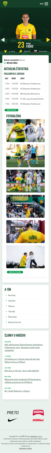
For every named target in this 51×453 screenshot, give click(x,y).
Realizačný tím (14, 322)
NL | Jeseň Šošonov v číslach (17, 390)
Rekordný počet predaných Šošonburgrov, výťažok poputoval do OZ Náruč (23, 381)
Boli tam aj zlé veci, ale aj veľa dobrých (22, 370)
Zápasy (11, 306)
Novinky (11, 295)
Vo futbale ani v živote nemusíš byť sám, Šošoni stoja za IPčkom (22, 360)
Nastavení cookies (25, 448)
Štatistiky (12, 316)
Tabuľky (11, 311)
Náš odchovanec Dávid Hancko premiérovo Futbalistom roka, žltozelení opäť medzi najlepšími (24, 347)
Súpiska (11, 300)
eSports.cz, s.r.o (36, 436)
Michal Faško (10, 62)
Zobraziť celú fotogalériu (15, 272)
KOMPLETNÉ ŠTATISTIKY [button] (11, 110)
